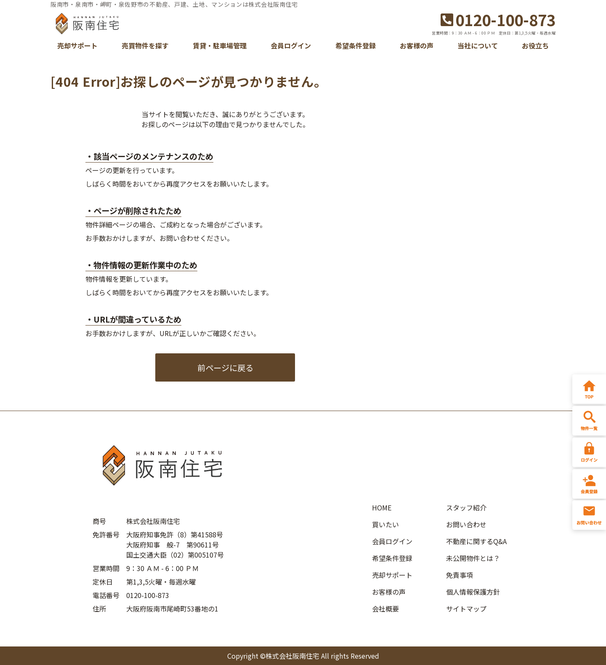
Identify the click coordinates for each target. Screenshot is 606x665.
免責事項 (459, 575)
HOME (381, 507)
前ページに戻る (225, 368)
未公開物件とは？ (473, 558)
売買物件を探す (145, 45)
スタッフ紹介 (466, 507)
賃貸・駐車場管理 (220, 45)
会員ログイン (291, 45)
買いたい (385, 524)
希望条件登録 (355, 45)
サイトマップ (466, 609)
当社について (477, 45)
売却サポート (77, 45)
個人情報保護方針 (473, 592)
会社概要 (385, 609)
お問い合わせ (466, 524)
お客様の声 (416, 45)
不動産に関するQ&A (476, 541)
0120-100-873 (498, 19)
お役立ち (535, 45)
